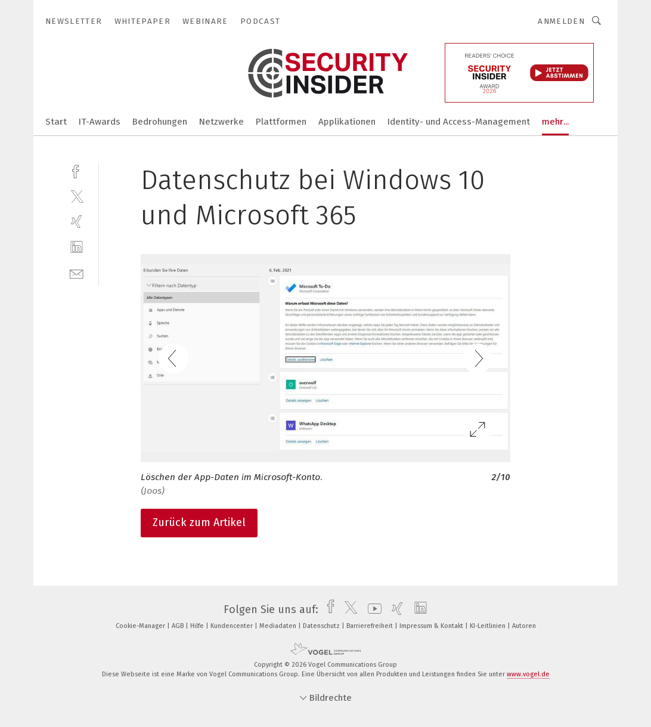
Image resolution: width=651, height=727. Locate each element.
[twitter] (76, 195)
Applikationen (347, 121)
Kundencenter (232, 626)
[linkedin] (76, 247)
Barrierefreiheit (370, 626)
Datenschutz (322, 626)
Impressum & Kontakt (432, 626)
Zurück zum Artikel (199, 522)
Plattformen (281, 121)
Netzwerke (221, 121)
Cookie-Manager (141, 626)
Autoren (524, 626)
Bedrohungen (159, 121)
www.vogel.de (528, 674)
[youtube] (372, 609)
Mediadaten (278, 626)
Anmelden (561, 21)
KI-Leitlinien (488, 626)
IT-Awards (99, 121)
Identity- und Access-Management (459, 121)
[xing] (76, 221)
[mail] (76, 272)
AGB (178, 626)
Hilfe (198, 626)
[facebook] (76, 170)
